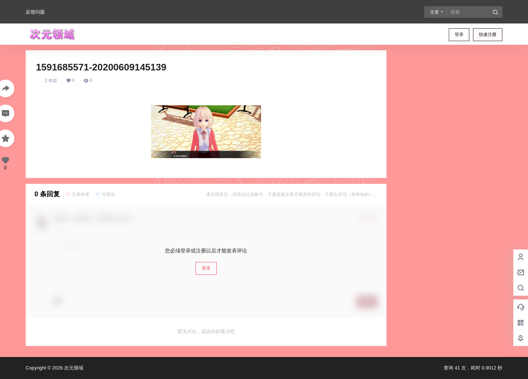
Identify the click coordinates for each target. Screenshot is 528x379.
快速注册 (487, 34)
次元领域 (73, 368)
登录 (459, 34)
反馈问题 (35, 12)
